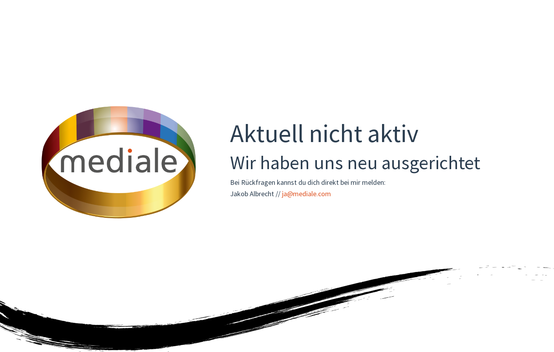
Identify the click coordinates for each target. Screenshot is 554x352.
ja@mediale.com (306, 193)
